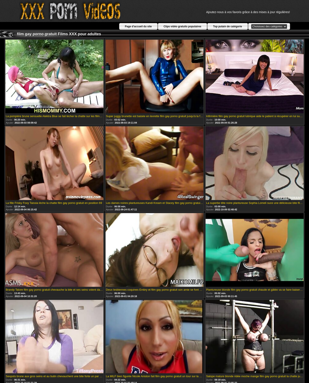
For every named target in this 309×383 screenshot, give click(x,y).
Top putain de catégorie (227, 26)
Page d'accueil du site (138, 26)
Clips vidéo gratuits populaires (182, 26)
